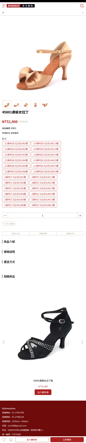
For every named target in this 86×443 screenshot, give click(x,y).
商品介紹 (16, 233)
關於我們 (11, 396)
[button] (82, 317)
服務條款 (48, 396)
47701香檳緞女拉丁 (61, 331)
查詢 (4, 396)
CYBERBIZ (68, 432)
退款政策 (30, 396)
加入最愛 (9, 223)
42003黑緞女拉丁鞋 (24, 331)
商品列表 (11, 408)
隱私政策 (39, 396)
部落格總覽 (44, 408)
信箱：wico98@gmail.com (14, 376)
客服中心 (34, 408)
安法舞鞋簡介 (22, 408)
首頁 (4, 408)
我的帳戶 (20, 396)
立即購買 (67, 439)
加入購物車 (32, 439)
